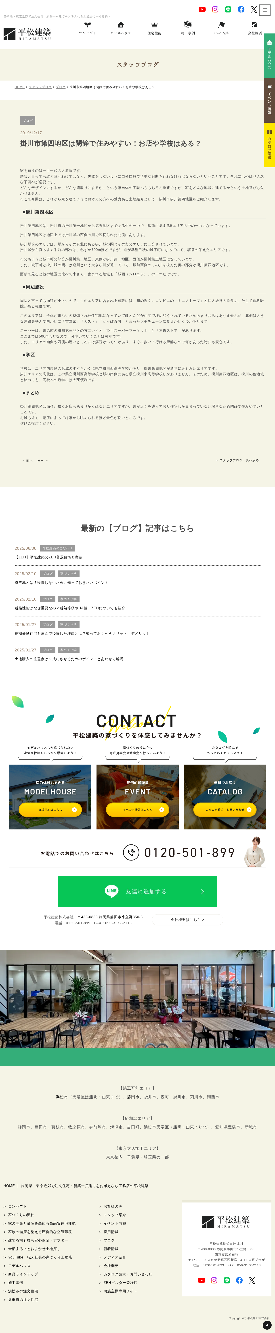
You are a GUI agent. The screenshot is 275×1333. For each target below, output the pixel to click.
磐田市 (133, 1097)
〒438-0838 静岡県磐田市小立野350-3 (110, 917)
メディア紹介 (115, 1257)
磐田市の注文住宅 (23, 1300)
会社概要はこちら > (187, 920)
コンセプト (17, 1206)
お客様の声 (113, 1206)
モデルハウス (19, 1266)
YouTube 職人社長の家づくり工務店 (40, 1257)
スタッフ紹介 (115, 1215)
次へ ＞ (43, 460)
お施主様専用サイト (120, 1291)
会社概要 (111, 1266)
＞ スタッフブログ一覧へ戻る (237, 460)
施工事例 (15, 1283)
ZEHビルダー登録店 (121, 1283)
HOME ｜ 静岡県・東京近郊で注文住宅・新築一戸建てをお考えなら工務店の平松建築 (76, 1186)
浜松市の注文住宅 (23, 1291)
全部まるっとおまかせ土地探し (34, 1249)
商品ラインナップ (23, 1274)
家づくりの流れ (21, 1215)
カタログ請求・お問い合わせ (128, 1274)
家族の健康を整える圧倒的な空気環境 (40, 1232)
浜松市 (62, 1097)
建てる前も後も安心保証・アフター (38, 1240)
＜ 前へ (27, 460)
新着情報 (111, 1249)
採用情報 (111, 1232)
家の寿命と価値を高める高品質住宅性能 (42, 1223)
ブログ (109, 1240)
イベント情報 (115, 1223)
